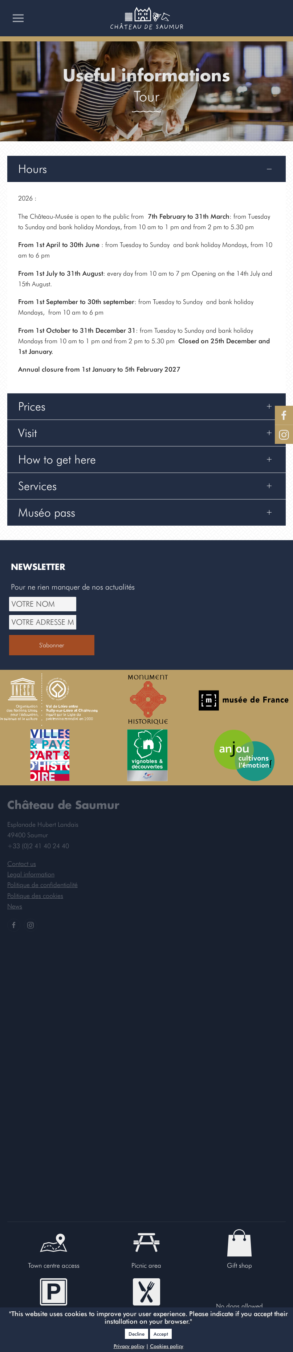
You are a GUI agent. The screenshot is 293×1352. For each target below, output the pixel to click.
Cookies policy (166, 1346)
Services (37, 486)
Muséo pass (46, 512)
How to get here (57, 459)
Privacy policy (129, 1346)
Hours (32, 169)
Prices (31, 406)
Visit (27, 433)
